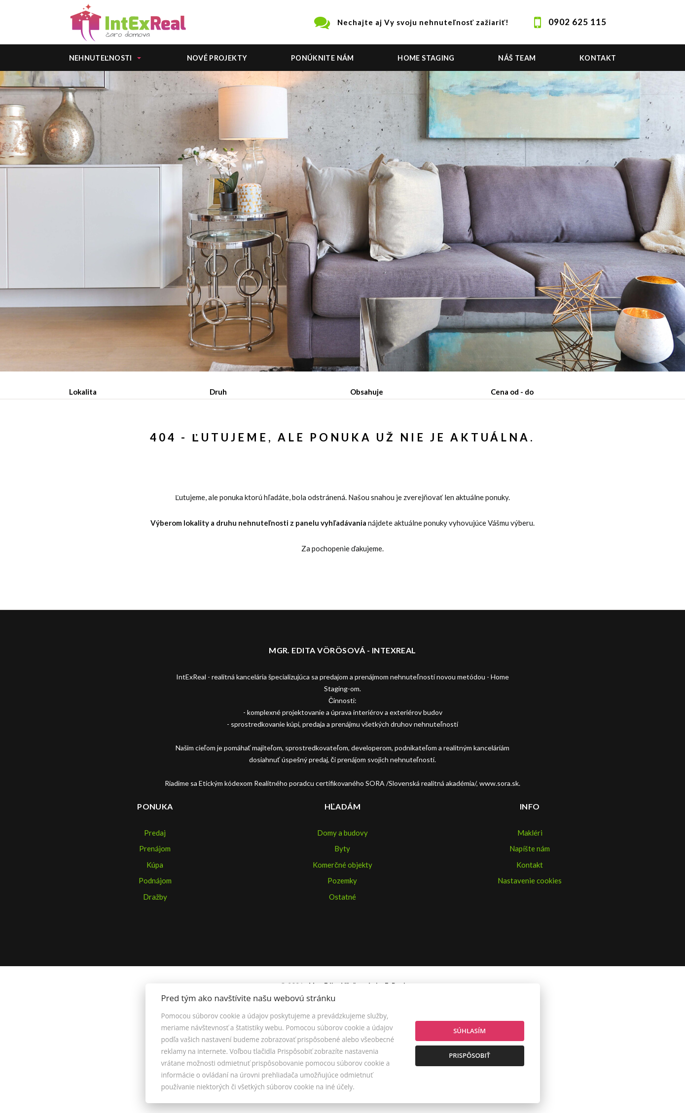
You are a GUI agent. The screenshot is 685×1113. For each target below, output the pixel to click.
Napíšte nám (529, 923)
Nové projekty (217, 58)
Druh (218, 391)
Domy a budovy (342, 907)
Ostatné (342, 971)
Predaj (100, 443)
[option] (342, 221)
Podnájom (275, 443)
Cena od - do (512, 391)
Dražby (155, 971)
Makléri (529, 907)
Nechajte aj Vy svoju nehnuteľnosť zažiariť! (423, 22)
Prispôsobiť (469, 1055)
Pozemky (342, 955)
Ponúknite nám (322, 58)
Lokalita (83, 391)
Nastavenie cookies (530, 955)
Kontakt (597, 58)
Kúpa (218, 443)
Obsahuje (366, 391)
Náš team (517, 58)
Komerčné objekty (342, 939)
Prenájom (160, 443)
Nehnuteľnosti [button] (100, 58)
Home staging (425, 58)
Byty (342, 923)
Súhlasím (469, 1030)
